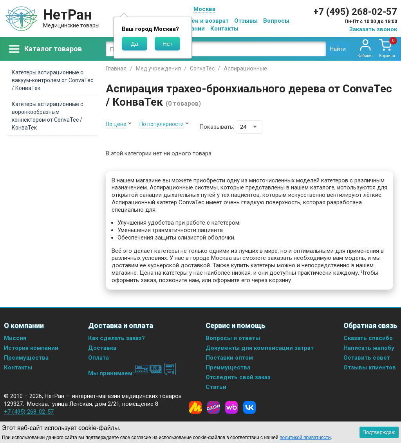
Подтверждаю (379, 432)
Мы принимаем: (132, 373)
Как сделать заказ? (116, 338)
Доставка (102, 347)
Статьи (216, 387)
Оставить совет (366, 357)
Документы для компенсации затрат (260, 347)
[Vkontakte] (249, 407)
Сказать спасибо (368, 338)
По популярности (161, 124)
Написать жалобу (368, 347)
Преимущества (26, 357)
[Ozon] (213, 407)
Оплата (98, 357)
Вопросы (276, 20)
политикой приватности (305, 437)
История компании (31, 347)
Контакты (224, 28)
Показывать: (216, 126)
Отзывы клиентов (369, 367)
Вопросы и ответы (233, 338)
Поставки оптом (229, 357)
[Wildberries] (231, 407)
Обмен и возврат (204, 20)
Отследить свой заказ (238, 377)
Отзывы (246, 20)
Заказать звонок (373, 29)
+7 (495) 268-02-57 (355, 11)
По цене (116, 124)
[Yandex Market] (195, 407)
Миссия (15, 338)
